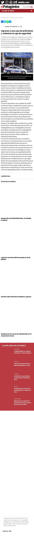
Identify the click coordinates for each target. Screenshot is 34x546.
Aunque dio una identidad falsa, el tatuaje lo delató (16, 219)
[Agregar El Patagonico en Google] (12, 26)
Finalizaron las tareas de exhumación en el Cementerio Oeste (16, 335)
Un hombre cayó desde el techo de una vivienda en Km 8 (22, 377)
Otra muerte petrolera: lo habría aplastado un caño (22, 364)
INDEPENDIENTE (17, 399)
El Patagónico (4, 17)
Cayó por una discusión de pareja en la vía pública (15, 258)
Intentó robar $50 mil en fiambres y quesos (16, 297)
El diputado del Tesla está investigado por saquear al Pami (22, 390)
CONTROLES (16, 349)
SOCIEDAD (16, 374)
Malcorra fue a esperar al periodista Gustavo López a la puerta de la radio (22, 402)
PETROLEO (16, 361)
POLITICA (16, 386)
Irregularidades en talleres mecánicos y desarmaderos (22, 352)
